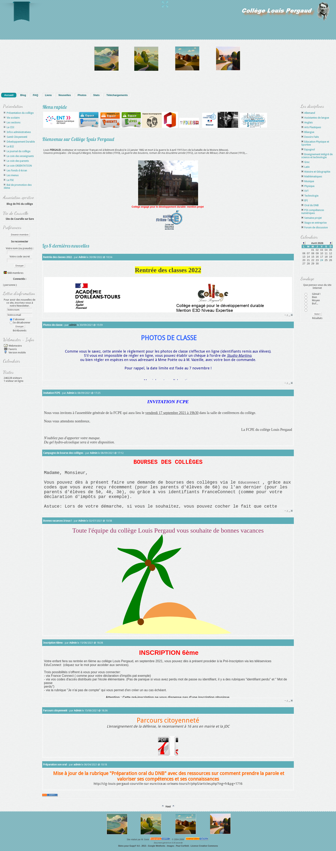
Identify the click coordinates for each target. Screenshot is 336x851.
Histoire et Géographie (315, 171)
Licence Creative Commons (204, 846)
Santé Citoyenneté (15, 136)
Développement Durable (19, 141)
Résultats (317, 318)
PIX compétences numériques (312, 212)
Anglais (307, 122)
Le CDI (9, 127)
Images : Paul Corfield (178, 846)
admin (72, 324)
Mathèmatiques (311, 176)
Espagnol (308, 149)
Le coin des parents (16, 160)
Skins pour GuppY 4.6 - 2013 (132, 846)
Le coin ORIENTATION (18, 165)
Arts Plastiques (311, 127)
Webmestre (15, 345)
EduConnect (52, 665)
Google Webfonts (156, 846)
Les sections (12, 122)
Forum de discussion (314, 227)
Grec (305, 162)
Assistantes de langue (315, 117)
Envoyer (20, 265)
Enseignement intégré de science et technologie (317, 156)
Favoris (12, 349)
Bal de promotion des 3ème (18, 186)
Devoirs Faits (310, 136)
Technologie (309, 195)
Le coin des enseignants (19, 156)
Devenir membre (19, 234)
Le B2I (9, 146)
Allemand (308, 112)
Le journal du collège (17, 151)
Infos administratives (17, 132)
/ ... (288, 315)
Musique (307, 181)
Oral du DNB (310, 205)
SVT (305, 190)
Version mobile (17, 352)
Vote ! (317, 314)
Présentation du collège (19, 112)
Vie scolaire (12, 117)
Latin (305, 166)
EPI (304, 200)
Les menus (11, 175)
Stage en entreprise (314, 222)
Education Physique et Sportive (315, 143)
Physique (307, 186)
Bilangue (307, 132)
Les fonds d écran (15, 170)
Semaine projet (311, 217)
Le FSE (9, 180)
